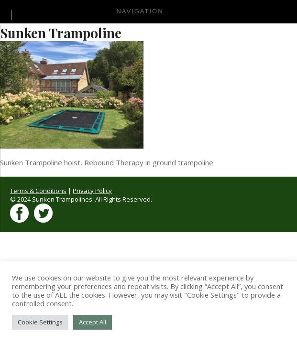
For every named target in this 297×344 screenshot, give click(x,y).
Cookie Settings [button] (40, 322)
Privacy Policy (92, 190)
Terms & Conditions (38, 190)
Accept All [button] (92, 322)
